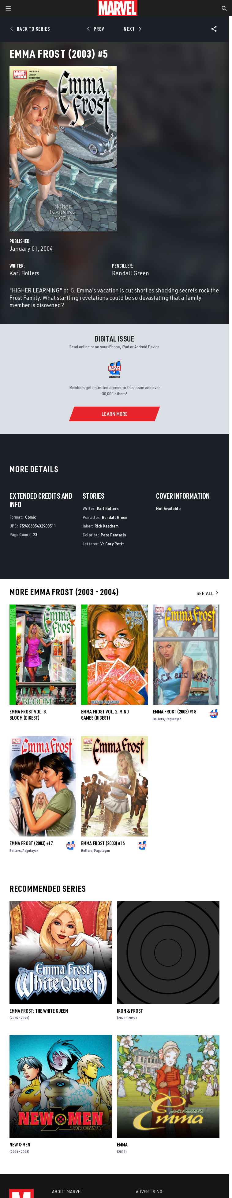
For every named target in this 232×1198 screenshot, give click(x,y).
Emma (122, 1145)
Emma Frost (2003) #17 (31, 843)
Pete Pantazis (113, 534)
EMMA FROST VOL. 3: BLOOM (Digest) (28, 715)
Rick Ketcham (106, 525)
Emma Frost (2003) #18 (174, 712)
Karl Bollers (24, 272)
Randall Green (130, 272)
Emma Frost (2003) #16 (103, 843)
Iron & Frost (130, 1011)
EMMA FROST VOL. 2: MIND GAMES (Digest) (105, 715)
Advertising (149, 1191)
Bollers (158, 719)
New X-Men (19, 1145)
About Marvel (67, 1191)
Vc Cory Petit (112, 543)
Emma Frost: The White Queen (38, 1011)
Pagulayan (173, 719)
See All (207, 593)
